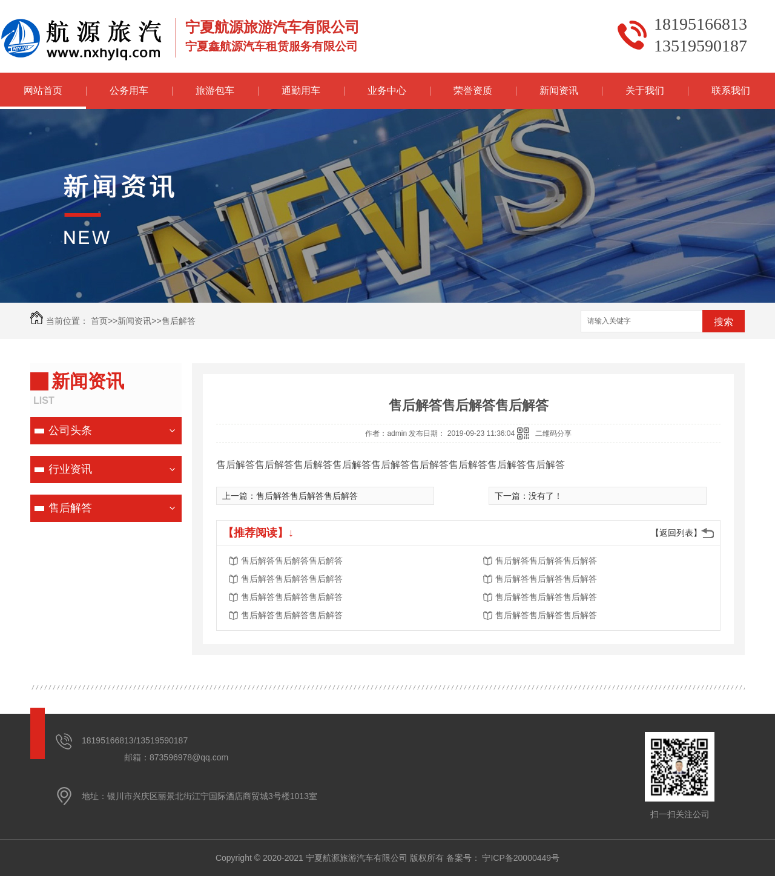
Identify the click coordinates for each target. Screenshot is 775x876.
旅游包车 (215, 90)
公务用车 (129, 90)
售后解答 (179, 321)
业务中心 (387, 90)
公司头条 (70, 430)
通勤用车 (301, 90)
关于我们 (644, 90)
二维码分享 (553, 433)
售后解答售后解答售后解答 (307, 496)
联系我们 (730, 90)
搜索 (723, 322)
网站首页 (43, 90)
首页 (99, 321)
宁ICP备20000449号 (520, 858)
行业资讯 (70, 469)
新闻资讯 (558, 90)
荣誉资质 (472, 90)
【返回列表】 (676, 533)
